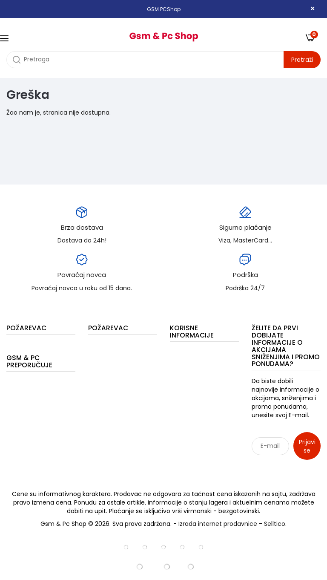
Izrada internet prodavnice (217, 523)
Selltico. (275, 523)
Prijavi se (307, 446)
